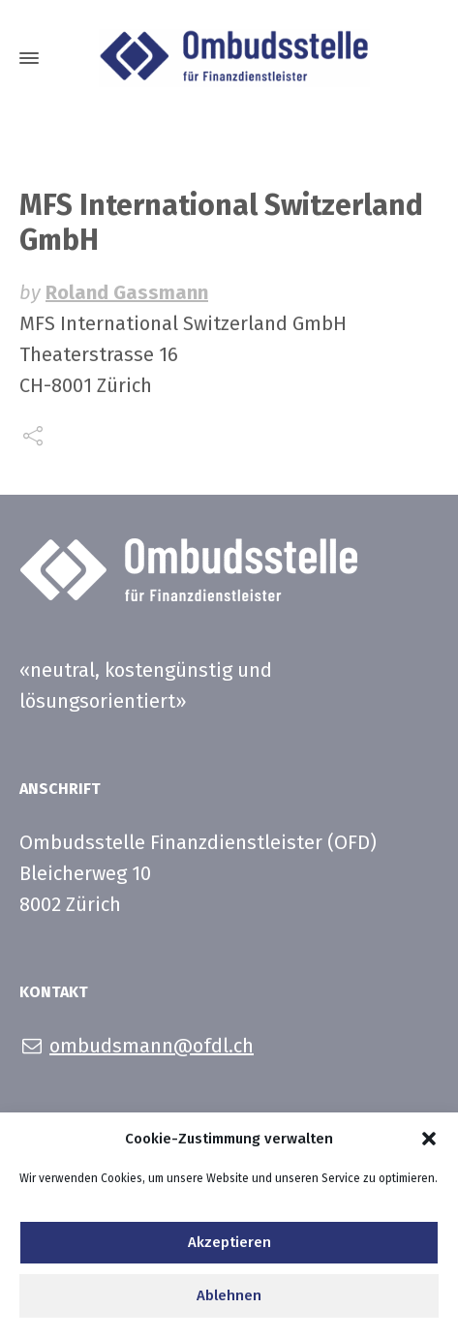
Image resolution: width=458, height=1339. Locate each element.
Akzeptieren (229, 1249)
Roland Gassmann (127, 292)
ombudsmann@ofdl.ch (151, 1045)
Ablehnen (229, 1302)
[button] (429, 1144)
